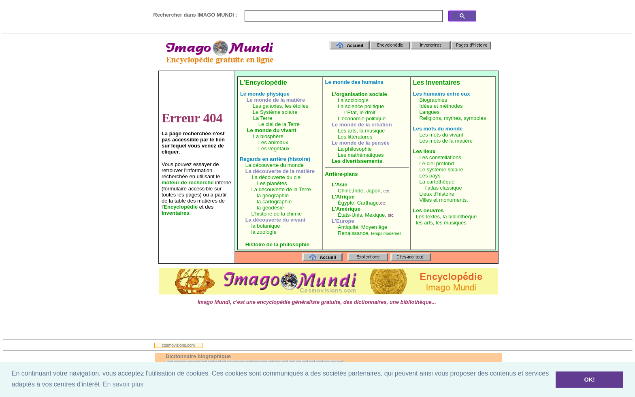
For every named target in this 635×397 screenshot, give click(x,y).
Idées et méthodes (440, 106)
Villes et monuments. (443, 200)
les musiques (451, 223)
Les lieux (424, 151)
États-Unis (350, 215)
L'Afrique (343, 197)
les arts (424, 223)
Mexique (375, 215)
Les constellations (440, 157)
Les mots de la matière (446, 141)
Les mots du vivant (441, 135)
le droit (367, 112)
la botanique (265, 226)
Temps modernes (386, 233)
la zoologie (264, 232)
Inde (358, 191)
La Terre (262, 118)
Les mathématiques (361, 155)
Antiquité (348, 227)
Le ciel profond (436, 163)
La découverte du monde (274, 165)
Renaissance (353, 233)
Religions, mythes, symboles (452, 118)
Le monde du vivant (271, 130)
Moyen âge (374, 227)
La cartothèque (436, 182)
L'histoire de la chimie (276, 214)
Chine (345, 191)
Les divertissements (357, 161)
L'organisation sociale (359, 94)
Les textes (428, 216)
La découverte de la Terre (281, 189)
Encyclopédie (181, 207)
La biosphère (268, 136)
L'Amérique (346, 209)
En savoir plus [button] (123, 384)
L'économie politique (362, 118)
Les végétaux (274, 148)
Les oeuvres (428, 210)
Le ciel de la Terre (279, 124)
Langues (429, 112)
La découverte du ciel (276, 177)
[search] (343, 16)
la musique (372, 131)
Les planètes (272, 183)
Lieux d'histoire (436, 194)
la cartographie (274, 201)
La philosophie (355, 149)
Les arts (347, 131)
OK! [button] (589, 379)
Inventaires (176, 213)
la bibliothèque (460, 216)
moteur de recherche (188, 182)
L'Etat (350, 112)
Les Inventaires (436, 82)
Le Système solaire (275, 112)
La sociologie (353, 100)
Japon (373, 191)
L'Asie (339, 184)
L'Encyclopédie (263, 82)
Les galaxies (267, 106)
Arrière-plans (341, 174)
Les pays (429, 176)
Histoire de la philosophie (277, 244)
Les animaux (273, 142)
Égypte (346, 203)
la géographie (273, 195)
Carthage (368, 203)
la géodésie (270, 208)
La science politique (361, 106)
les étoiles (296, 106)
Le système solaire (441, 169)
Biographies (433, 100)
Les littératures (355, 137)
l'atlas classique (443, 188)
